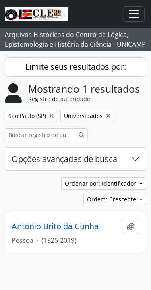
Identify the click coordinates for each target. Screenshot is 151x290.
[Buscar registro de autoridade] (40, 134)
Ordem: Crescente (112, 199)
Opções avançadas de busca (64, 158)
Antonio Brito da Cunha (55, 226)
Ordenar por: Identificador (101, 183)
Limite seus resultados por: (75, 66)
